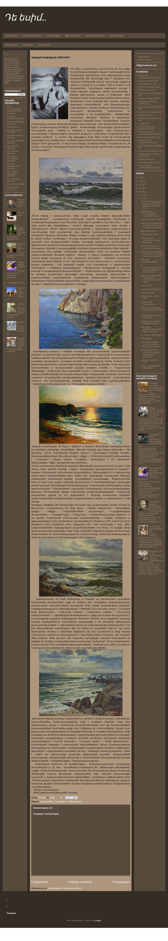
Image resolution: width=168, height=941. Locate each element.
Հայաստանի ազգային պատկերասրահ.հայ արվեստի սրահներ (152, 254)
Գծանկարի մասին (150, 234)
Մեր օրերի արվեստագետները (147, 76)
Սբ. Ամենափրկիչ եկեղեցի (15, 136)
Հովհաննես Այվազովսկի (148, 303)
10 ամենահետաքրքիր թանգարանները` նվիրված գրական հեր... (151, 204)
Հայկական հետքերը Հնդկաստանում (151, 322)
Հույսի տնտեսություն (151, 289)
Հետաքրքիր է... (145, 84)
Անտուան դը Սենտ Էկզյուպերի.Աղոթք (151, 247)
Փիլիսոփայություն (72, 36)
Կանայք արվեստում (148, 162)
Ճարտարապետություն (32, 36)
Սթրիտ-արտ (144, 159)
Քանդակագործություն (94, 36)
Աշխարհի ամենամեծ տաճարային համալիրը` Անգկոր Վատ (151, 278)
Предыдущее (121, 882)
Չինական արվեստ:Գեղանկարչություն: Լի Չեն (152, 329)
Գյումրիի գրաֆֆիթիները (149, 261)
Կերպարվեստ (11, 36)
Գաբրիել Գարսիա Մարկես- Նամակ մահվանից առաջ (150, 344)
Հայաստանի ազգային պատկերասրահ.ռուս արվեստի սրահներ (152, 225)
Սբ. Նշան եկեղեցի (15, 184)
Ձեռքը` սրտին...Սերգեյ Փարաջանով (156, 410)
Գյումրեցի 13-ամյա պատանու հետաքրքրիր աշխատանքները (150, 440)
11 (142, 198)
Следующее (39, 882)
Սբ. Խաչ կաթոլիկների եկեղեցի (13, 166)
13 (140, 188)
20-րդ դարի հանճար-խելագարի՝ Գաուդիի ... (152, 310)
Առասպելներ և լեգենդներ (150, 145)
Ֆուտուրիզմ (21, 214)
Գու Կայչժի (146, 285)
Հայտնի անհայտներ (148, 151)
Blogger (98, 920)
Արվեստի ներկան (147, 87)
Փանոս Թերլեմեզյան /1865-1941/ (151, 367)
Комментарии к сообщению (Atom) (64, 888)
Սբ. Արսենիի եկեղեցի (13, 147)
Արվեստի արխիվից (148, 112)
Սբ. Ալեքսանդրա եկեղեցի (15, 131)
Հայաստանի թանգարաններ (145, 141)
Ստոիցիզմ (154, 502)
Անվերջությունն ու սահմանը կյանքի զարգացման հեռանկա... (150, 353)
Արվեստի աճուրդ (146, 98)
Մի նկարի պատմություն (150, 93)
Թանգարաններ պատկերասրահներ (148, 133)
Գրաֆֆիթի (146, 338)
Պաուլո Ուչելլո (147, 293)
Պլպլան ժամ (13, 127)
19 (140, 177)
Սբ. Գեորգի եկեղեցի (12, 152)
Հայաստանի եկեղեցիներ (150, 107)
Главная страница (80, 882)
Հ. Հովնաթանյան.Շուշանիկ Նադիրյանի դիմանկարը (151, 268)
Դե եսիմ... (25, 18)
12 (140, 192)
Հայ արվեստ (27, 45)
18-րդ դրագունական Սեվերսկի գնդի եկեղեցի (14, 110)
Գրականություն (53, 36)
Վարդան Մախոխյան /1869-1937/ (151, 316)
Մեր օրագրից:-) (145, 60)
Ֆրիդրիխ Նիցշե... (149, 231)
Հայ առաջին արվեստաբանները (147, 166)
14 (140, 184)
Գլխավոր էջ (144, 57)
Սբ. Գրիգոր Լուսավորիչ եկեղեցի (12, 158)
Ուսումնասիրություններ (150, 118)
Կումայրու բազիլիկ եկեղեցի (15, 117)
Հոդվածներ (144, 115)
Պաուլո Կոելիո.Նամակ (151, 219)
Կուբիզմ (153, 383)
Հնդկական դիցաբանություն (155, 528)
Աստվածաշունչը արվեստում (146, 127)
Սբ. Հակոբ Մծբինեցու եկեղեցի (12, 173)
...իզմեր (142, 124)
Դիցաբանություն (116, 36)
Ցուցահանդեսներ (147, 137)
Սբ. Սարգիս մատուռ (12, 188)
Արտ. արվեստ (11, 45)
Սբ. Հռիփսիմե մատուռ (14, 180)
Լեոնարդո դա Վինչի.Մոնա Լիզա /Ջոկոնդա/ (151, 240)
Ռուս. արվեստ (44, 45)
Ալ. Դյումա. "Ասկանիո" (151, 335)
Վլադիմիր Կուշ (15, 283)
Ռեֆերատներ (74, 801)
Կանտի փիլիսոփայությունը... (21, 203)
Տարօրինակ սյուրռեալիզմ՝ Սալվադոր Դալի (149, 213)
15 (140, 181)
